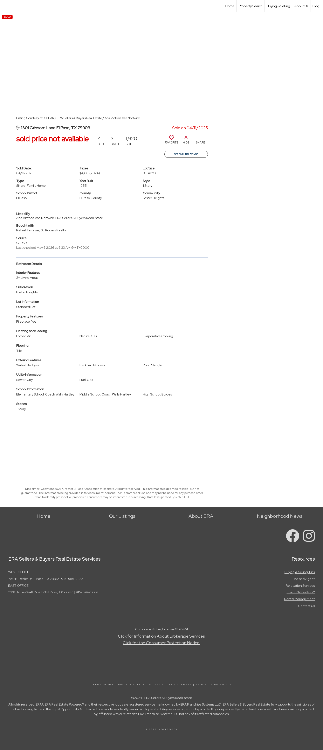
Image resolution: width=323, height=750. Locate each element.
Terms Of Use (102, 685)
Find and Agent (303, 579)
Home (229, 6)
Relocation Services (300, 585)
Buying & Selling (278, 6)
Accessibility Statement (170, 685)
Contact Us (306, 606)
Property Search (250, 6)
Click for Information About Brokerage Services (161, 636)
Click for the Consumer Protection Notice (161, 642)
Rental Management (299, 599)
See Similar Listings (186, 154)
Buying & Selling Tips (299, 572)
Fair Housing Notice (214, 685)
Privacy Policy (131, 685)
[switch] (171, 141)
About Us (301, 6)
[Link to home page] (5, 6)
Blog (315, 6)
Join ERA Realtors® (301, 592)
